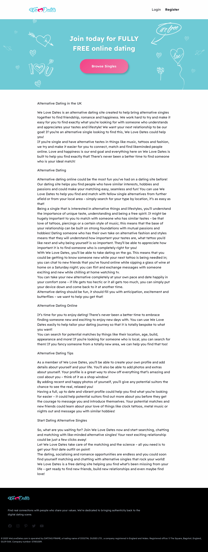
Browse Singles (104, 66)
